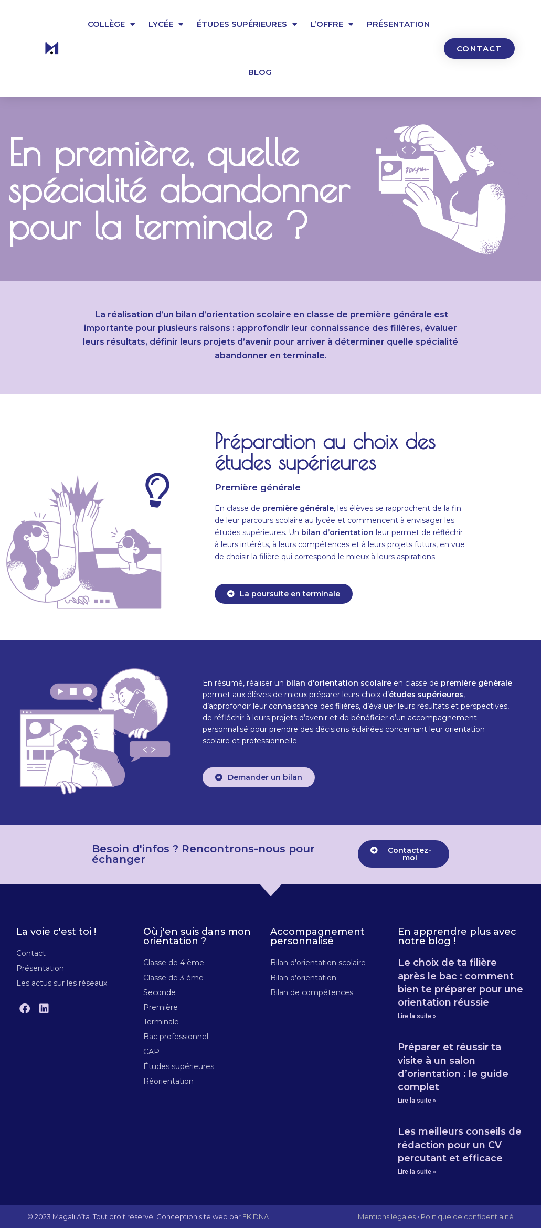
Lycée (165, 24)
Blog (260, 72)
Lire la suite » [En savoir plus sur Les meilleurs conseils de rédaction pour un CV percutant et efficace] (417, 1172)
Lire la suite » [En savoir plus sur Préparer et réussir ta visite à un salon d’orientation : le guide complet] (417, 1100)
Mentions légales (387, 1216)
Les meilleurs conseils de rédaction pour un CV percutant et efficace (460, 1144)
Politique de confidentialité (467, 1216)
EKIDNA (255, 1216)
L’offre (332, 24)
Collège (111, 24)
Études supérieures (247, 24)
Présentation (398, 24)
